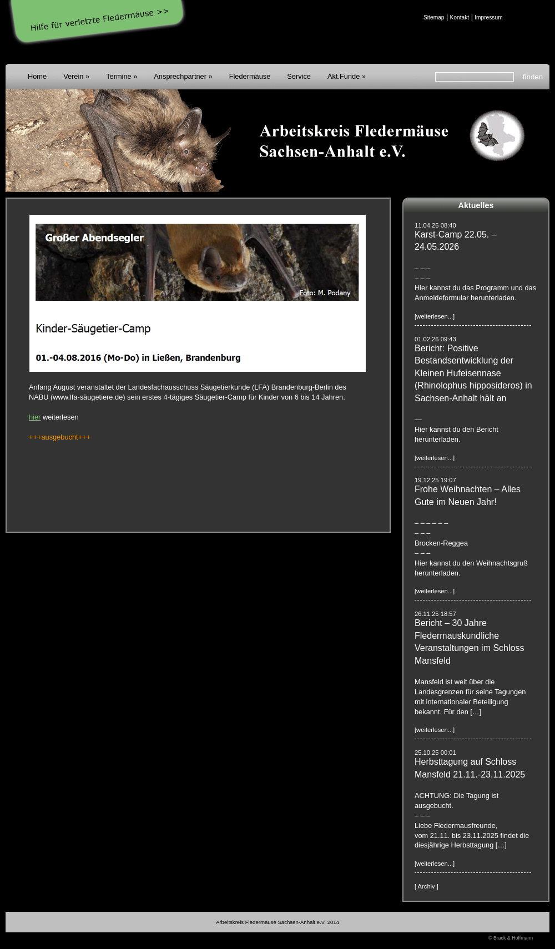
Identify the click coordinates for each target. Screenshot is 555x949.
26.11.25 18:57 (435, 613)
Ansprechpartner (180, 76)
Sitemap (434, 17)
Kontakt (459, 17)
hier (35, 417)
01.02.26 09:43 (435, 339)
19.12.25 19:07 (435, 480)
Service (299, 76)
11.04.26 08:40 (435, 225)
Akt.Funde (343, 76)
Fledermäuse (250, 76)
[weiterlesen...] (435, 316)
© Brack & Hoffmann (510, 938)
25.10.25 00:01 (435, 752)
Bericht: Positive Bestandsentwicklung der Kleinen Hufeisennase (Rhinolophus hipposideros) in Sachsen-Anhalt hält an (473, 373)
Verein (73, 76)
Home (37, 76)
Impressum (489, 17)
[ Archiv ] (426, 886)
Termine (119, 76)
